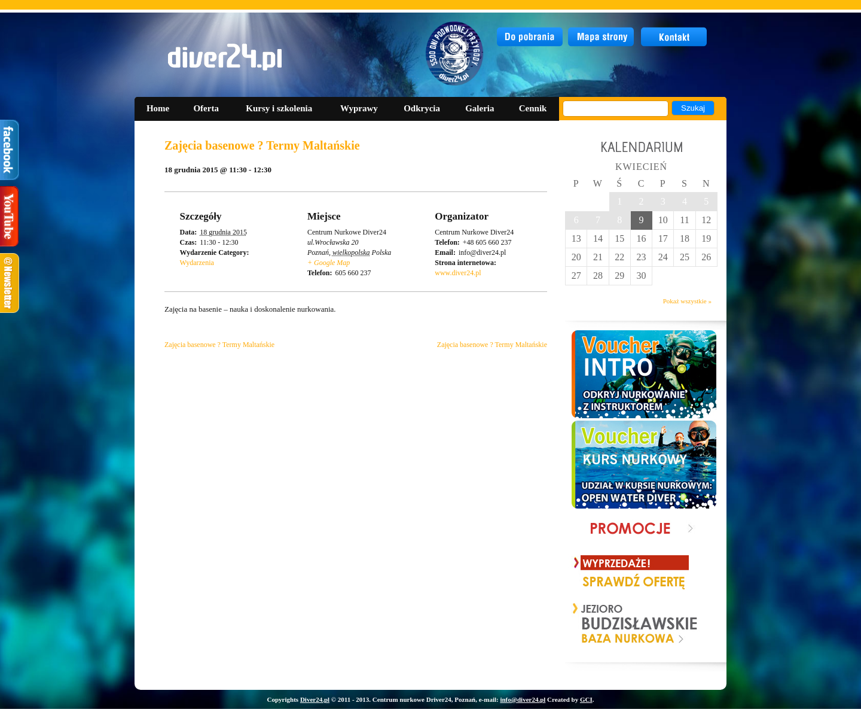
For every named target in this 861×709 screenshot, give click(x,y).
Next (689, 624)
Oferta (205, 108)
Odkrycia (422, 108)
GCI (586, 699)
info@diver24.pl (522, 699)
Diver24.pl (314, 699)
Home (157, 108)
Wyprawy (359, 108)
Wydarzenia (197, 262)
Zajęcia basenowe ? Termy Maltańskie (219, 344)
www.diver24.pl (458, 273)
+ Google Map (328, 262)
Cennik (533, 108)
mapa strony (602, 37)
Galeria (479, 108)
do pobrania (530, 37)
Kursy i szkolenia (279, 108)
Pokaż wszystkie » (687, 301)
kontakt (675, 37)
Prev (582, 624)
